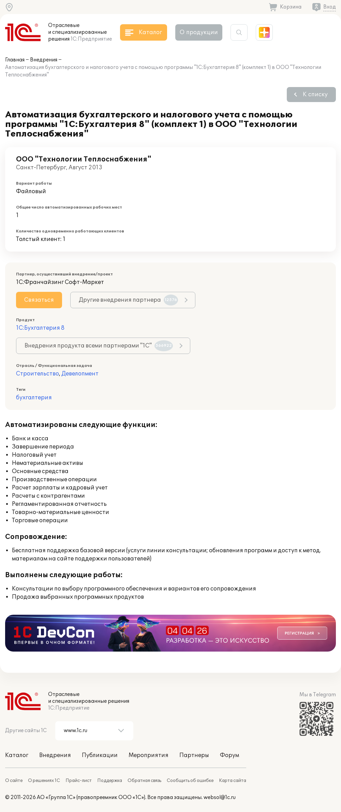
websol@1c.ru (220, 797)
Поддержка (109, 780)
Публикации (100, 755)
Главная (15, 60)
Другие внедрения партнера (128, 300)
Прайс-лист (78, 780)
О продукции (199, 32)
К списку (315, 94)
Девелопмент (80, 373)
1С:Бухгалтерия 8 (40, 328)
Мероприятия (148, 755)
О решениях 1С (44, 780)
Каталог (16, 755)
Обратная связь (144, 780)
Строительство (37, 373)
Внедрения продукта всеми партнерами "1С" (99, 345)
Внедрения (43, 60)
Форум (229, 755)
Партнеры (194, 755)
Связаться (39, 300)
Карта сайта (232, 780)
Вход (329, 7)
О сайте (14, 780)
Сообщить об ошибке (190, 780)
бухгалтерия (34, 397)
